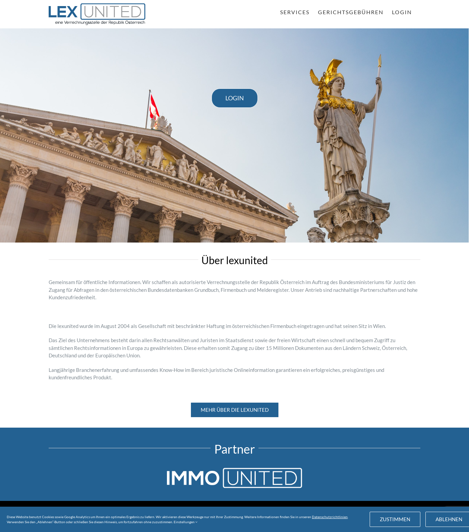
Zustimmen (395, 519)
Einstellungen (185, 522)
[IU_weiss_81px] (234, 470)
